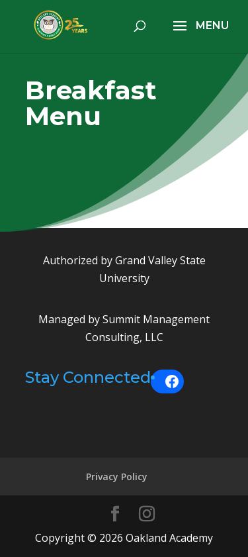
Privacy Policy (116, 476)
